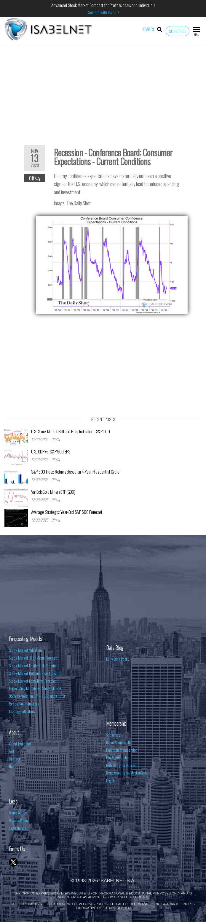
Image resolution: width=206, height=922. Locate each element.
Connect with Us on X (103, 12)
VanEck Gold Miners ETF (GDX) (53, 491)
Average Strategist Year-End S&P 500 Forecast (66, 512)
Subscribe (177, 31)
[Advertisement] (103, 91)
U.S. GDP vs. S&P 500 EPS (50, 451)
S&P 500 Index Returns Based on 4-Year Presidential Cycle (75, 471)
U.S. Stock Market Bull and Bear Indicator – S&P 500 (70, 431)
